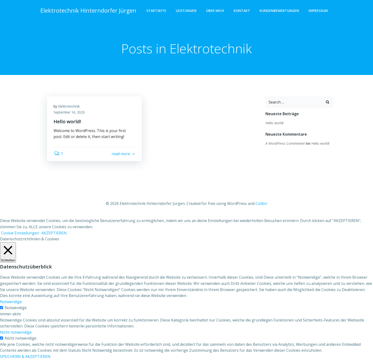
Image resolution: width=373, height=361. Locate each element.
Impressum (318, 11)
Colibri (261, 205)
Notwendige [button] (11, 303)
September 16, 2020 (69, 113)
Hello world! (274, 123)
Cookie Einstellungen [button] (20, 234)
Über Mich (215, 11)
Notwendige (16, 309)
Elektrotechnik (69, 107)
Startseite (157, 11)
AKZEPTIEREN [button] (54, 234)
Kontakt (242, 11)
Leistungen (186, 11)
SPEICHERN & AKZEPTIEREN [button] (25, 358)
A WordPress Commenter (285, 143)
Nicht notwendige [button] (16, 333)
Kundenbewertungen (279, 11)
